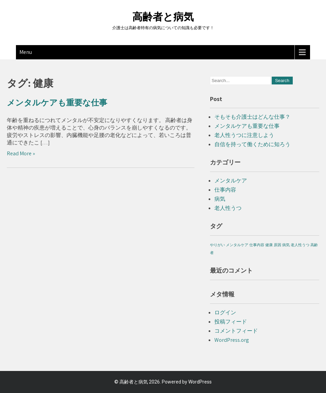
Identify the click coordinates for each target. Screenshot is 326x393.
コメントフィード (236, 330)
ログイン (225, 312)
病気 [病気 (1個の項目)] (286, 244)
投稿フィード (230, 321)
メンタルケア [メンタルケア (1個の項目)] (237, 244)
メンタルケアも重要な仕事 (57, 102)
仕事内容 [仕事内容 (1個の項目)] (256, 244)
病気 (219, 198)
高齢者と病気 (163, 17)
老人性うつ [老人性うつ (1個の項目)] (300, 244)
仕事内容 (225, 189)
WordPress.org (231, 339)
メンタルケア (230, 180)
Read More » (21, 153)
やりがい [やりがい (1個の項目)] (217, 244)
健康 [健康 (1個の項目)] (269, 244)
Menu (25, 52)
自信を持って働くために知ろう (252, 144)
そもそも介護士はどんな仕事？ (252, 116)
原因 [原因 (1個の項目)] (277, 244)
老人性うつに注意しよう (244, 135)
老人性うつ (228, 208)
